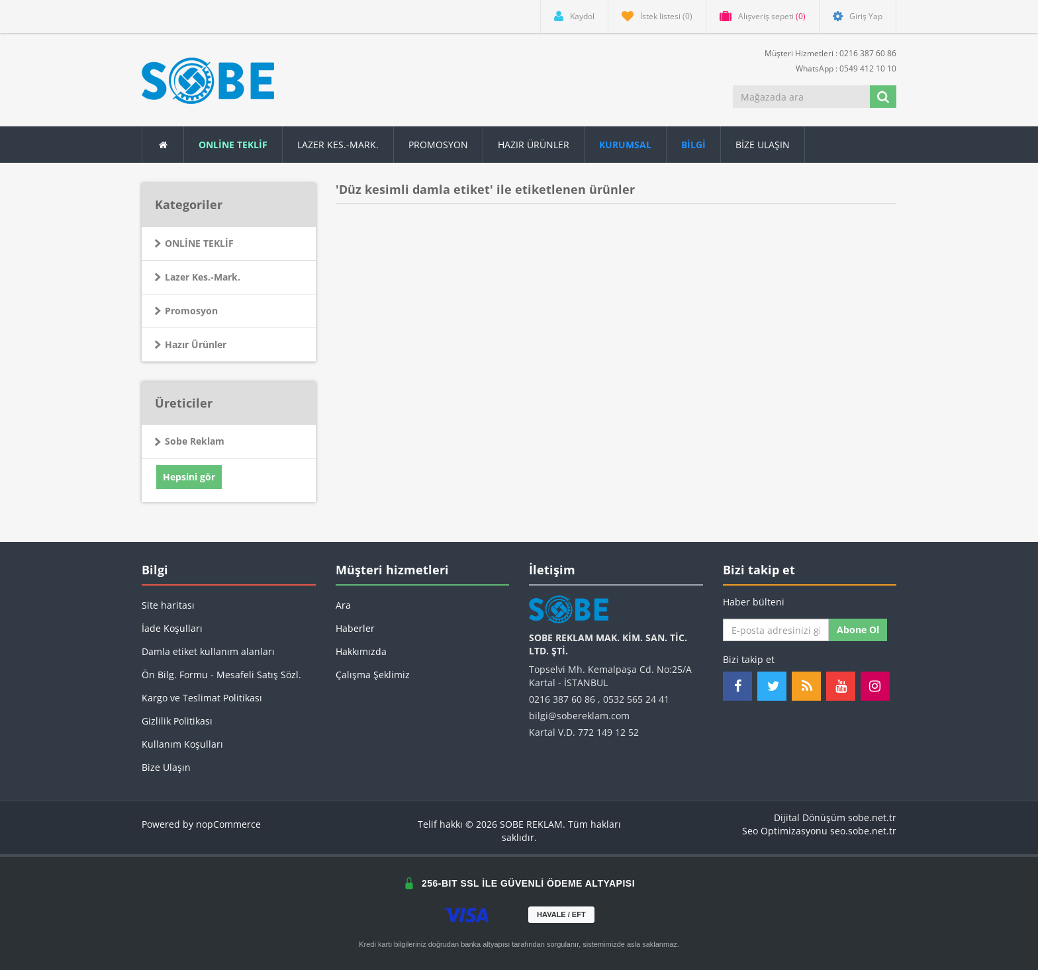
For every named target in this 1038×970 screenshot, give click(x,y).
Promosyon (191, 310)
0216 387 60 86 (562, 699)
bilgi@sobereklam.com (579, 715)
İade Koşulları (172, 628)
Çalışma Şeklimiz (373, 674)
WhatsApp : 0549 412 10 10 (840, 68)
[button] (694, 144)
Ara (343, 605)
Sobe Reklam (194, 441)
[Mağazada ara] (802, 96)
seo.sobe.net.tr (863, 830)
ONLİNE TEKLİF (199, 243)
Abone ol (858, 629)
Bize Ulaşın (762, 144)
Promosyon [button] (438, 144)
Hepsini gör (189, 476)
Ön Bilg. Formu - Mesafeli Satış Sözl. (221, 674)
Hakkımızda (361, 651)
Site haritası (168, 605)
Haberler (355, 628)
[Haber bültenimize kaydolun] (776, 630)
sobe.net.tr (872, 817)
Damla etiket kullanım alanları (208, 651)
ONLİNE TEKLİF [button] (233, 144)
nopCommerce (228, 824)
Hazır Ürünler (195, 344)
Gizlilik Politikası (177, 721)
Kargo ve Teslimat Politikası (202, 697)
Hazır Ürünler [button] (533, 144)
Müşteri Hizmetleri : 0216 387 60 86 (825, 52)
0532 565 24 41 (636, 699)
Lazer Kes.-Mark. (338, 144)
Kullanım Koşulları (182, 744)
